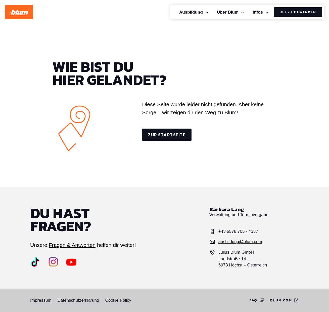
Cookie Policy (118, 300)
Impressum (40, 300)
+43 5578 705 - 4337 (233, 231)
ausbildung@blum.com (235, 242)
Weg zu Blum (221, 112)
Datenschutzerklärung (78, 300)
